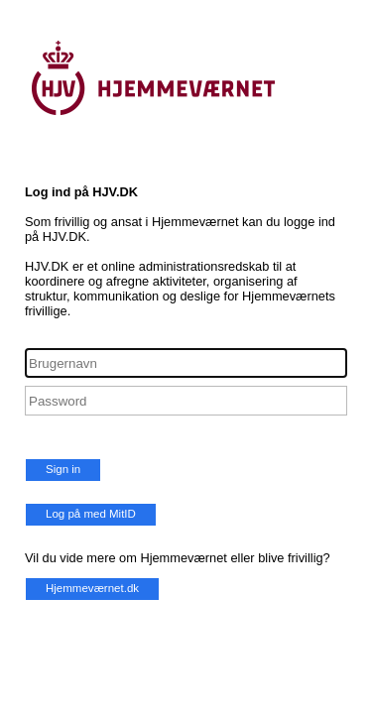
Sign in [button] (63, 469)
